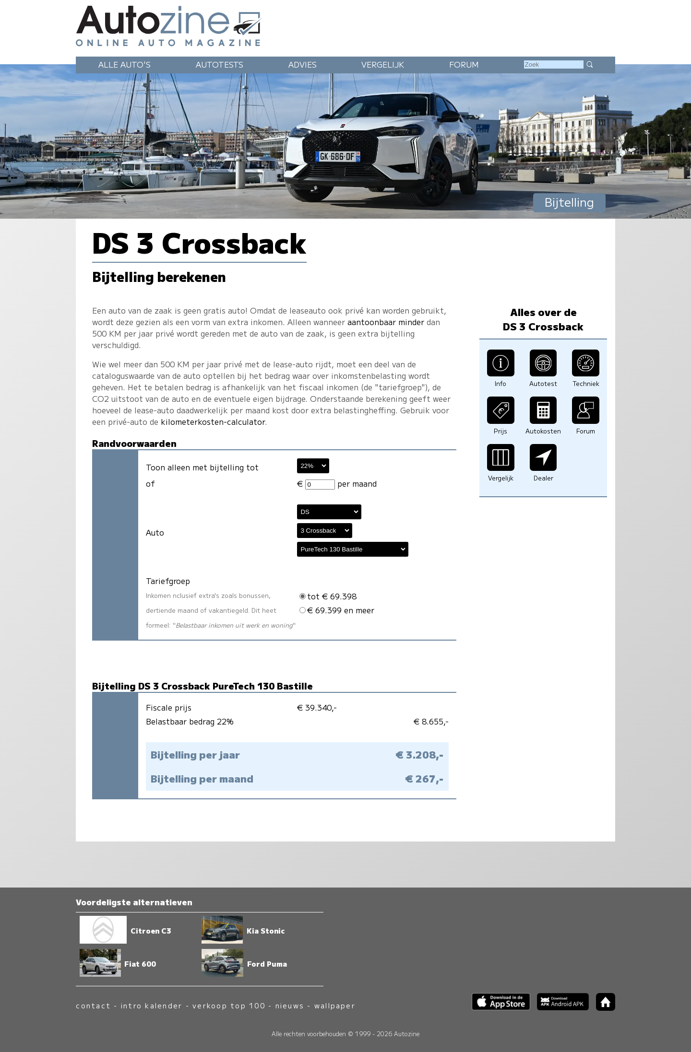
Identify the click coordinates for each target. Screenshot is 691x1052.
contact (93, 1005)
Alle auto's (124, 64)
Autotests (219, 64)
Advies (302, 64)
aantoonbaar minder (385, 321)
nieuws (289, 1005)
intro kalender (151, 1005)
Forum (464, 64)
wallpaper (335, 1005)
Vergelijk (382, 64)
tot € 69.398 (328, 596)
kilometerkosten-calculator (213, 421)
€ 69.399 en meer (336, 610)
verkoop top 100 (228, 1005)
